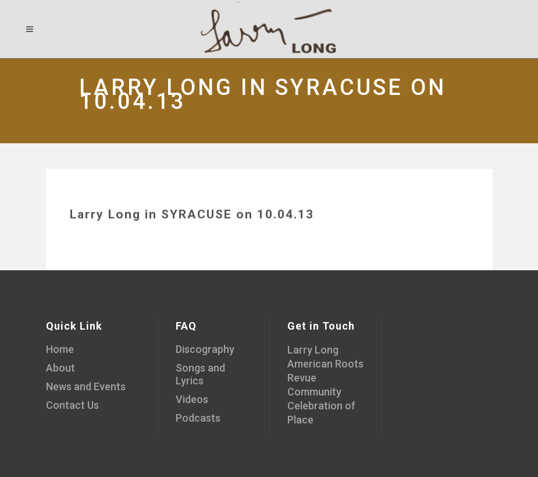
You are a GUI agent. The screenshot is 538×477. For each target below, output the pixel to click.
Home (60, 349)
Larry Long (313, 350)
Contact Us (72, 405)
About (60, 368)
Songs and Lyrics (200, 374)
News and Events (86, 386)
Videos (192, 399)
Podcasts (198, 418)
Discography (205, 349)
